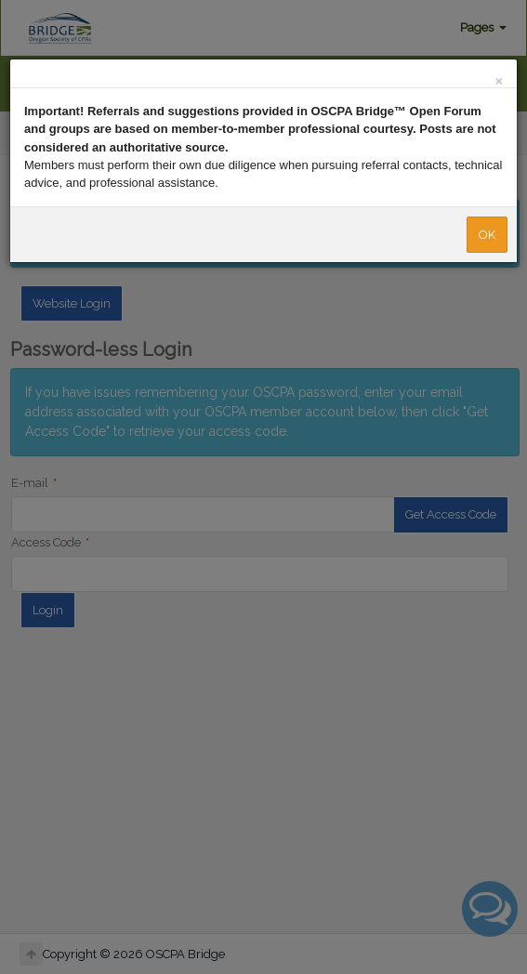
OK (487, 235)
